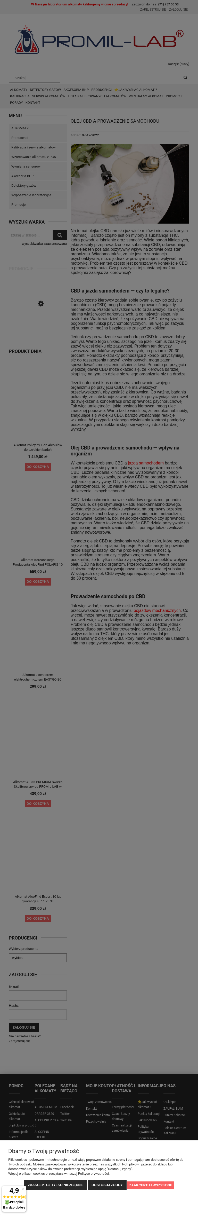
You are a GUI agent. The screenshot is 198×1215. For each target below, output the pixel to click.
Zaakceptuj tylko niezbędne (55, 1185)
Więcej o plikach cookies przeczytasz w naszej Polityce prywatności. (59, 1174)
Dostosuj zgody (107, 1185)
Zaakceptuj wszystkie (150, 1185)
